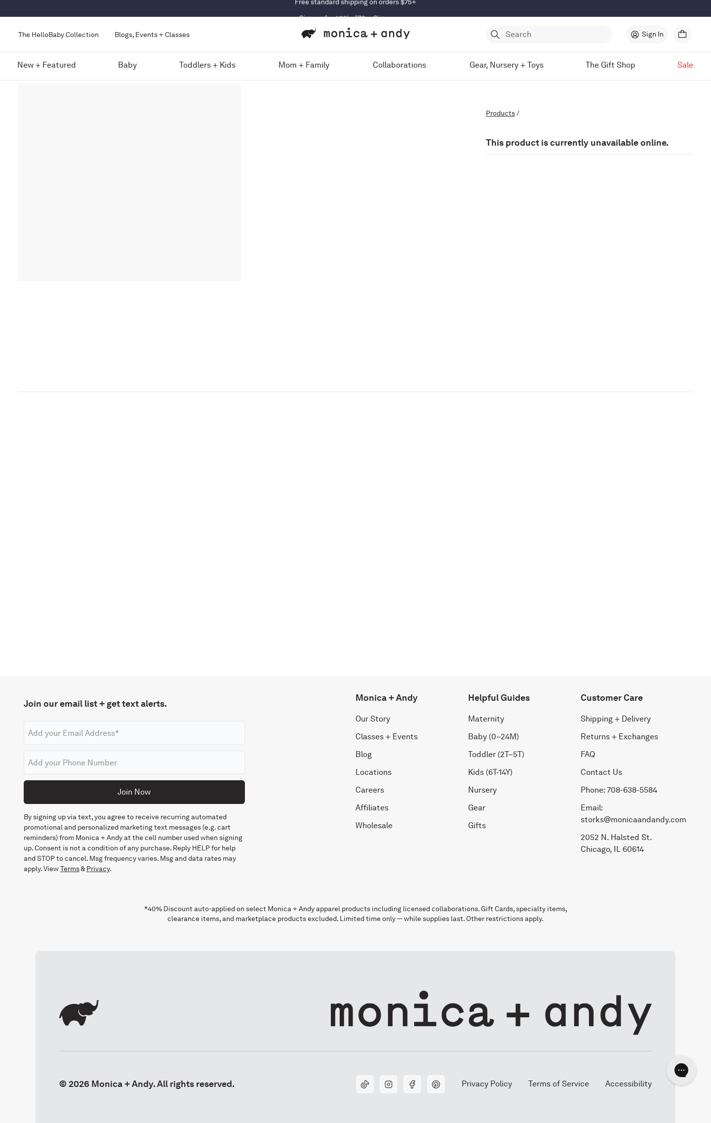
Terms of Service (558, 1083)
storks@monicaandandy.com (633, 819)
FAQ (588, 754)
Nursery (482, 790)
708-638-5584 (632, 790)
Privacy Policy (487, 1083)
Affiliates (372, 807)
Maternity (486, 718)
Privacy (98, 869)
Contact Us (601, 772)
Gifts (477, 825)
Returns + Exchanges (619, 736)
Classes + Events (387, 736)
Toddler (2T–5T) (496, 754)
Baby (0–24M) (493, 736)
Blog (364, 754)
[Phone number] (134, 762)
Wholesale (374, 825)
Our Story (373, 718)
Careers (370, 790)
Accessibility (628, 1083)
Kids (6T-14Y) (490, 772)
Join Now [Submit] (134, 792)
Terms (69, 869)
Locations (374, 772)
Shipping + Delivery (616, 718)
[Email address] (134, 733)
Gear (476, 807)
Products (500, 113)
